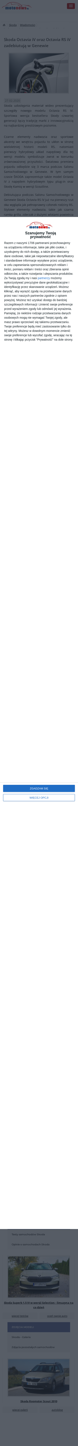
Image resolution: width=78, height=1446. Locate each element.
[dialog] (39, 723)
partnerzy (44, 278)
